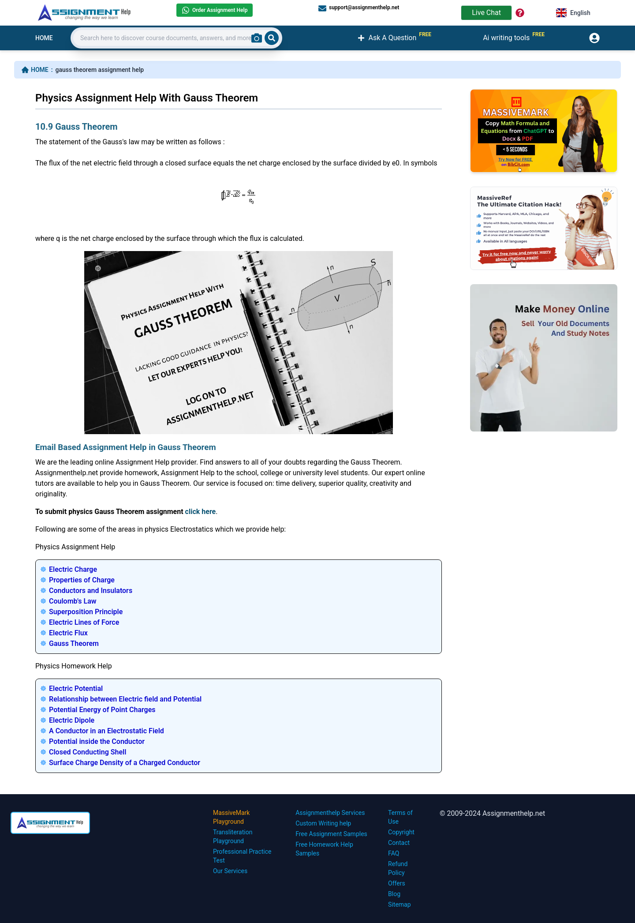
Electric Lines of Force (84, 622)
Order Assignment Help (214, 10)
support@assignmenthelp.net (358, 7)
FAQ (393, 853)
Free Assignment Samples (331, 833)
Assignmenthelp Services (330, 812)
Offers (396, 883)
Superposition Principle (86, 612)
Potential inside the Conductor (97, 741)
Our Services (230, 870)
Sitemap (399, 904)
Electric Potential (76, 688)
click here (200, 511)
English (573, 12)
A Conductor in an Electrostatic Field (106, 731)
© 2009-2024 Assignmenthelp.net (492, 813)
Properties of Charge (82, 580)
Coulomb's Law (73, 601)
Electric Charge (73, 569)
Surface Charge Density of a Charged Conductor (124, 762)
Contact (399, 842)
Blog (394, 893)
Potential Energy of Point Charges (102, 709)
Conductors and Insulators (90, 590)
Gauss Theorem (74, 643)
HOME (44, 37)
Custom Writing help (323, 823)
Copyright (401, 832)
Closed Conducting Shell (87, 752)
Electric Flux (68, 633)
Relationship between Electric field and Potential (125, 699)
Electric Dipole (71, 720)
